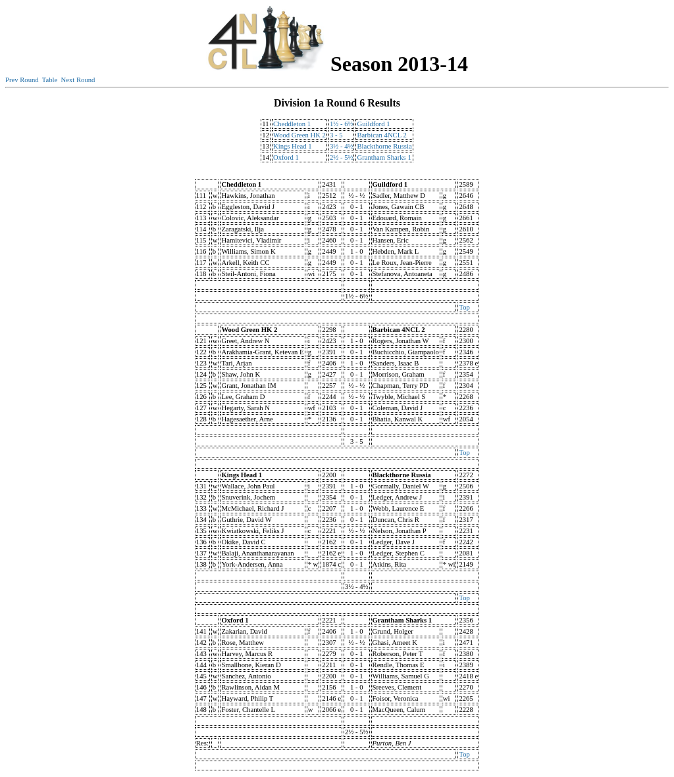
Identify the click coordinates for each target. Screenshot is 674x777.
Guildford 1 (373, 124)
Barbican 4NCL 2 (381, 135)
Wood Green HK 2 (299, 135)
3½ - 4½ (341, 146)
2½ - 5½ (341, 157)
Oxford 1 (286, 157)
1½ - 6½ (341, 124)
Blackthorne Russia (384, 146)
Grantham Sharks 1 (384, 157)
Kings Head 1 (292, 146)
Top (464, 307)
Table (50, 79)
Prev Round (22, 79)
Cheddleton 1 (292, 124)
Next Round (78, 79)
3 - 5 (336, 135)
